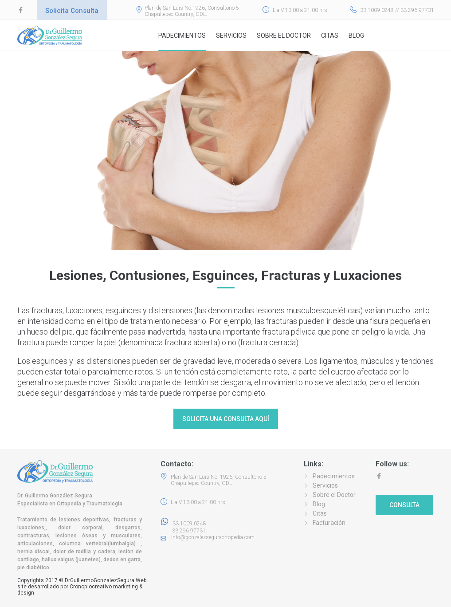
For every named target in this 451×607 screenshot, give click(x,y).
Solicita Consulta (71, 11)
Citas (329, 35)
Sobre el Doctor (284, 35)
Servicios (231, 35)
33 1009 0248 (183, 523)
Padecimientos (182, 35)
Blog (356, 35)
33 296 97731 (186, 531)
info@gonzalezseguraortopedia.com (213, 537)
